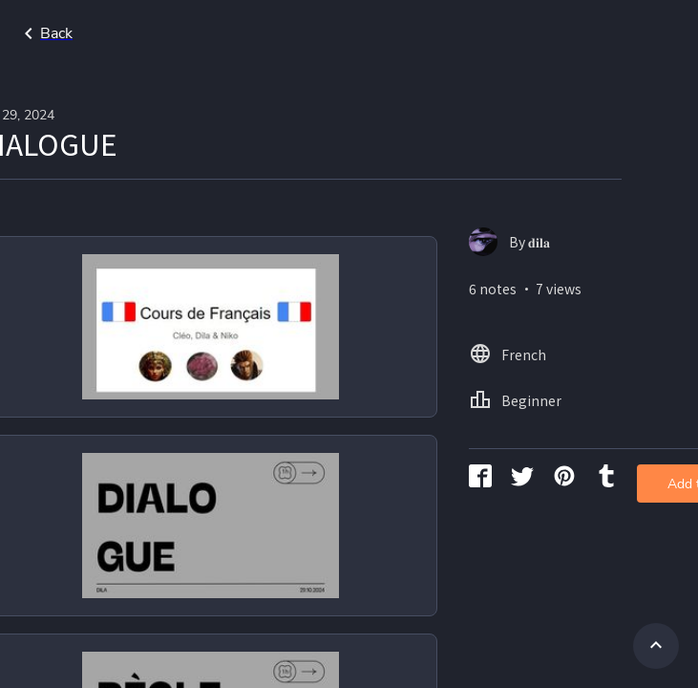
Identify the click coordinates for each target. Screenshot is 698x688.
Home (602, 33)
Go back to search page (184, 33)
